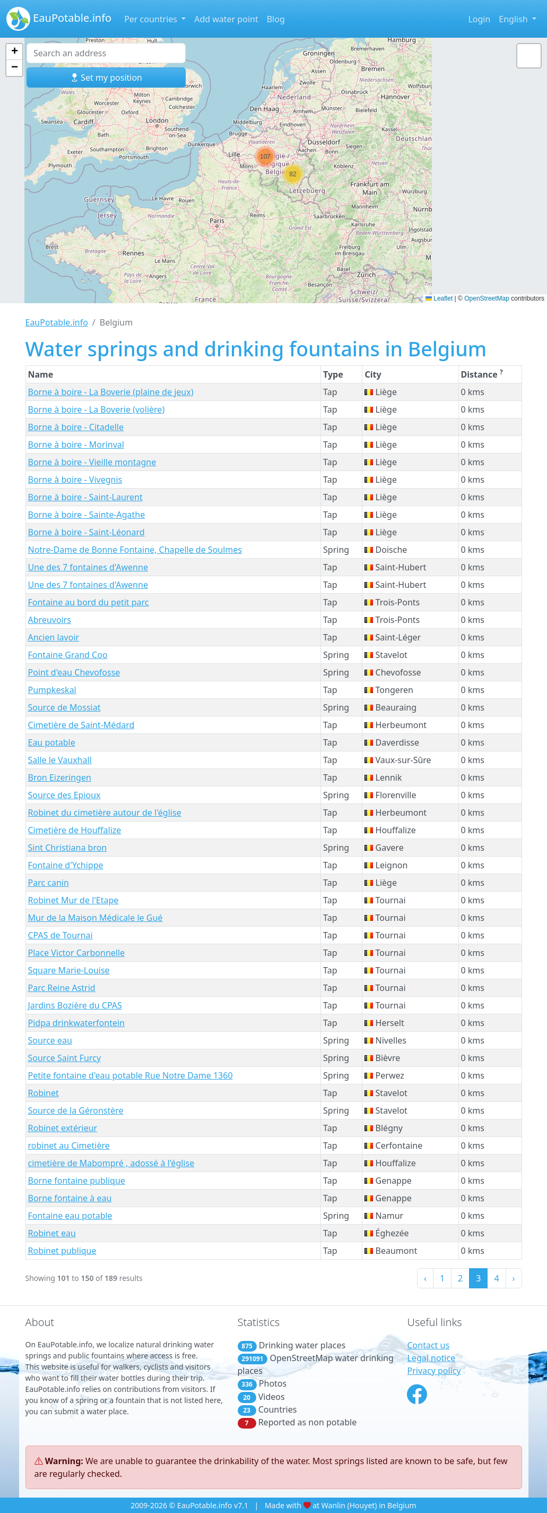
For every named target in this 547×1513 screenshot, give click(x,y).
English (514, 19)
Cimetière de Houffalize (74, 830)
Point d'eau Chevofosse (74, 672)
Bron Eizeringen (59, 777)
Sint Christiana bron (67, 847)
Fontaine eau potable (70, 1215)
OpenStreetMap (486, 298)
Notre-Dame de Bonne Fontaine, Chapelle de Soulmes (135, 549)
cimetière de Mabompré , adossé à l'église (111, 1163)
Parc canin (48, 882)
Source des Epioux (64, 795)
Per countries (151, 19)
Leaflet (439, 298)
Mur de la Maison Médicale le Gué (95, 918)
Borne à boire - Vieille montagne (92, 462)
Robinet (43, 1093)
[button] (265, 156)
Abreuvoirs (49, 620)
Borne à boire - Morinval (76, 444)
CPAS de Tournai (60, 935)
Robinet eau (52, 1233)
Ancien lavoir (54, 637)
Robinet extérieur (63, 1128)
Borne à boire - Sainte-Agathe (86, 514)
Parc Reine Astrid (61, 988)
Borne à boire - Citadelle (76, 427)
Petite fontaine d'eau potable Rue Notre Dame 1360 (130, 1075)
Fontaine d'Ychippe (65, 865)
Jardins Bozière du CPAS (75, 1005)
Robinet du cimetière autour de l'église (104, 812)
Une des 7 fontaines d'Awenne (88, 567)
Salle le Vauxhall (60, 760)
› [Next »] (514, 1278)
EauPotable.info (58, 19)
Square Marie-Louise (69, 970)
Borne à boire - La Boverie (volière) (96, 409)
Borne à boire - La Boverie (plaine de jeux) (111, 392)
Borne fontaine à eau (70, 1198)
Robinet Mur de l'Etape (73, 900)
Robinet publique (62, 1250)
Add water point (226, 19)
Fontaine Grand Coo (68, 655)
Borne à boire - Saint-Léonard (86, 532)
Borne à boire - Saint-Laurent (85, 497)
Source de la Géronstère (76, 1110)
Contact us (428, 1345)
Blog (276, 19)
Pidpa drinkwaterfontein (76, 1023)
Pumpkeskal (52, 690)
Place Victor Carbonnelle (76, 953)
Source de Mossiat (64, 707)
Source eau (50, 1040)
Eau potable (51, 742)
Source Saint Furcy (64, 1058)
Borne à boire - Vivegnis (75, 479)
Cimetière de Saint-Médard (81, 725)
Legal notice (431, 1358)
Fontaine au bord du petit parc (88, 602)
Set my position (106, 77)
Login (479, 19)
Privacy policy (434, 1371)
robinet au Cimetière (69, 1145)
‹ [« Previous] (425, 1278)
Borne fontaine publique (76, 1180)
